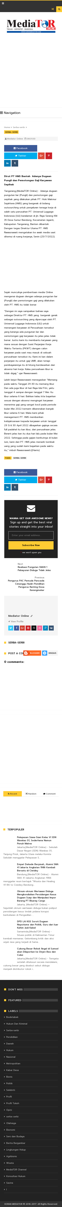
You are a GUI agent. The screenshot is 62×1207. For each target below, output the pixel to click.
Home (7, 127)
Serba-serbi (19, 127)
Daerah (10, 1043)
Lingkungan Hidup (16, 1149)
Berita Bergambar (15, 1143)
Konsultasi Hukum (15, 1176)
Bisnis (9, 1076)
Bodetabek (12, 1017)
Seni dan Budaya (15, 1136)
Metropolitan (13, 1063)
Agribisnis (11, 1156)
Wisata (10, 1163)
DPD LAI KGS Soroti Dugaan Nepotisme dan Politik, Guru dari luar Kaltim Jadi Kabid (37, 924)
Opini (9, 1110)
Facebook (21, 148)
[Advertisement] (31, 69)
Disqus (52, 653)
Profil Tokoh (12, 1103)
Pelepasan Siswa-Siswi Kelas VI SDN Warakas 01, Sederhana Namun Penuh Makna (36, 840)
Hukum (9, 1050)
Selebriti (10, 1090)
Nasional (10, 1056)
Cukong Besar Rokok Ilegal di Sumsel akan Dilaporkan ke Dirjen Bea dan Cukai (37, 952)
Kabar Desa (12, 1070)
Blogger (35, 653)
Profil (9, 1096)
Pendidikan (12, 1037)
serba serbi (12, 1116)
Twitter (20, 155)
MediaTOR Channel (16, 1169)
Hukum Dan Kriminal (16, 1023)
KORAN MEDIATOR (13, 1204)
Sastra (9, 1182)
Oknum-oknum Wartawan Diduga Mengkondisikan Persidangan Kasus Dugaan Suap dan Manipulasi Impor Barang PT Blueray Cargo (36, 896)
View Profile (15, 621)
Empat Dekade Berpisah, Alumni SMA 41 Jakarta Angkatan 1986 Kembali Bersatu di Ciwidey (38, 867)
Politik (9, 1083)
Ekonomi (10, 1129)
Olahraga (11, 1123)
